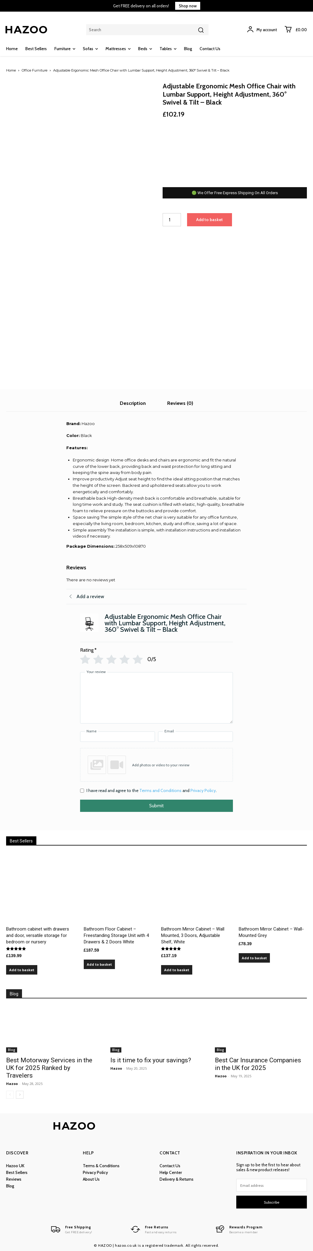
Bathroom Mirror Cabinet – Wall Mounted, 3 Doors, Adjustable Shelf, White (192, 935)
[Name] (117, 736)
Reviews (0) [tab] (180, 403)
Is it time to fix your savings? (150, 1060)
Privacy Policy (203, 790)
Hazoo (12, 1083)
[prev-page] (10, 1095)
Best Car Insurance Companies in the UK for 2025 (258, 1064)
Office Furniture (34, 70)
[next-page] (20, 1095)
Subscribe (271, 1202)
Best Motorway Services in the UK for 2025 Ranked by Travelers (49, 1068)
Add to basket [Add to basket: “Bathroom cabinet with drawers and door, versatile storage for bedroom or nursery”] (21, 970)
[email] (271, 1185)
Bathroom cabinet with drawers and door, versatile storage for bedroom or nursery (37, 935)
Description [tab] (133, 403)
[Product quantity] (172, 219)
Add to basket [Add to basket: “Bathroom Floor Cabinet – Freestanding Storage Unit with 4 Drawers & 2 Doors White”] (99, 964)
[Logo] (71, 1229)
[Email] (195, 736)
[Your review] (156, 698)
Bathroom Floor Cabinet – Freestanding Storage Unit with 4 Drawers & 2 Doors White (116, 935)
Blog (11, 1050)
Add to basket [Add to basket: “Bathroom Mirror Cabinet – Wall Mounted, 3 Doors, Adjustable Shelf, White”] (176, 970)
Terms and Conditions (160, 790)
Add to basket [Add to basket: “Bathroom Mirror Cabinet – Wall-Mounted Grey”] (254, 958)
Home (11, 70)
